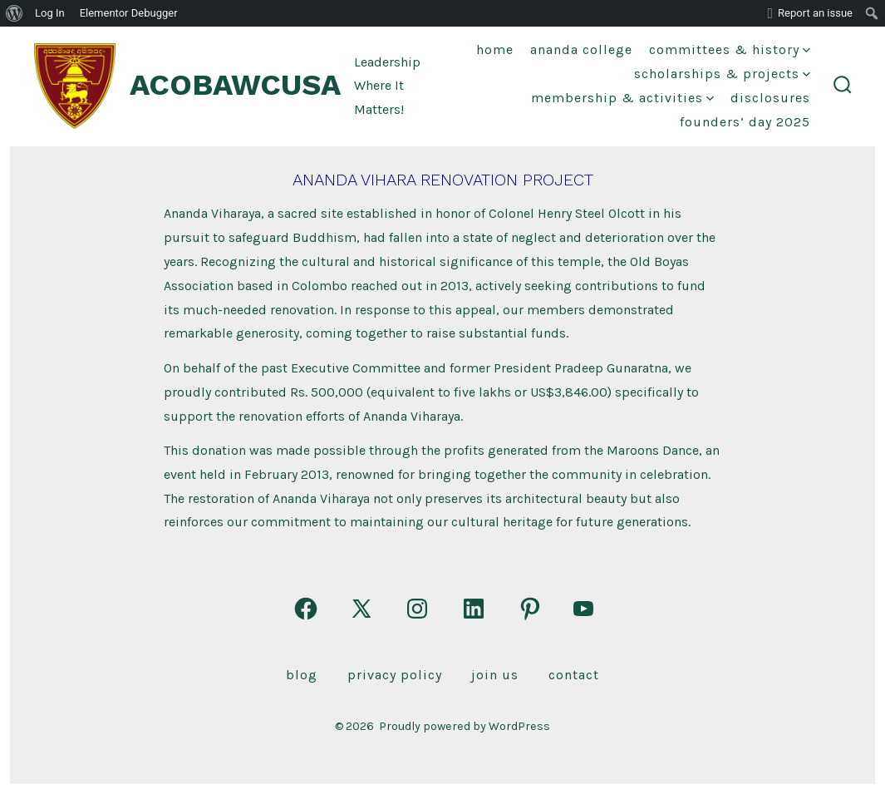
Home (495, 49)
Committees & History (729, 49)
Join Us (495, 675)
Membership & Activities (622, 98)
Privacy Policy (394, 675)
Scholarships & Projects (722, 73)
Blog (301, 675)
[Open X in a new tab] (361, 608)
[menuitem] (14, 13)
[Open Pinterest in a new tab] (530, 608)
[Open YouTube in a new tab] (583, 608)
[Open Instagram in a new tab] (417, 608)
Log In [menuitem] (50, 13)
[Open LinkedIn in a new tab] (473, 608)
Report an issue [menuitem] (815, 13)
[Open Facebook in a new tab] (305, 608)
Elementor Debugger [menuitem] (129, 13)
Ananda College (581, 49)
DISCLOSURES (770, 98)
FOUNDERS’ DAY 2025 (745, 122)
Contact (573, 675)
